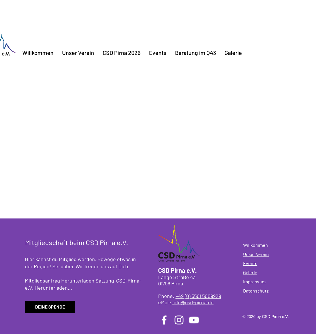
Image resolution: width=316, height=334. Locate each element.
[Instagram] (179, 320)
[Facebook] (164, 320)
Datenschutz (256, 290)
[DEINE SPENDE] (50, 307)
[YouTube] (194, 320)
